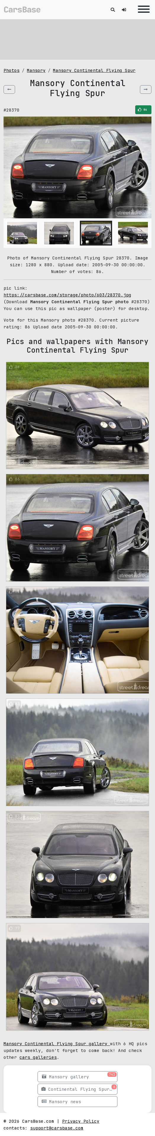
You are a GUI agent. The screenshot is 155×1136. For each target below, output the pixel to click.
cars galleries (38, 1057)
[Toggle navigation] (142, 9)
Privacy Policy (80, 1121)
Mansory (36, 70)
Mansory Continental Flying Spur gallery (57, 1043)
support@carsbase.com (56, 1128)
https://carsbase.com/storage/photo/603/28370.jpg (67, 295)
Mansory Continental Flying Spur (94, 70)
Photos (12, 70)
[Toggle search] (112, 9)
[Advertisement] (77, 38)
